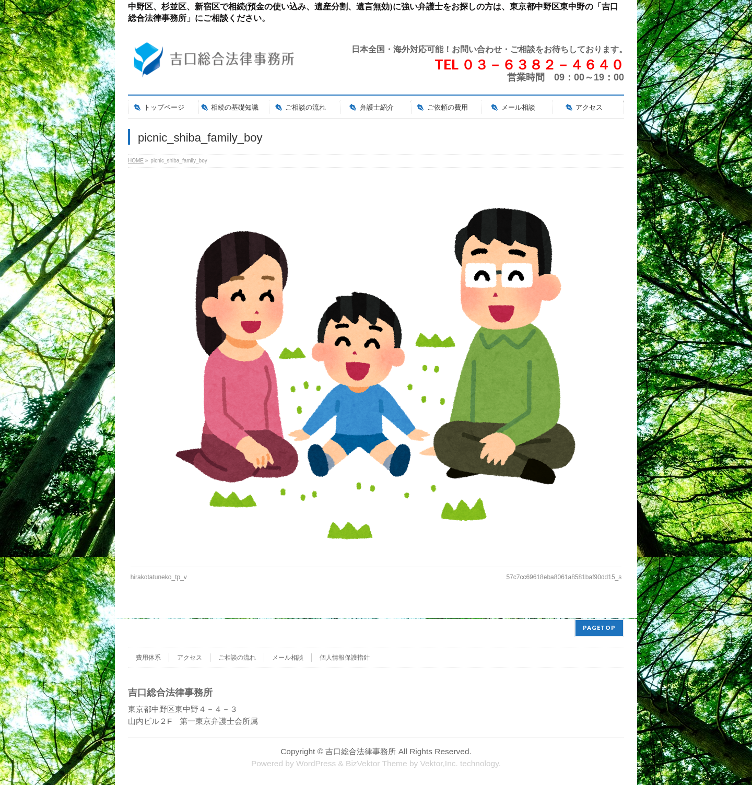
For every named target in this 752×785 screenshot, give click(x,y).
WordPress (316, 762)
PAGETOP (599, 627)
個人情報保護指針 (345, 657)
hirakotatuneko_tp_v (159, 577)
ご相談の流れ (237, 657)
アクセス (189, 657)
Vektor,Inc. (439, 762)
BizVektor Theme (376, 762)
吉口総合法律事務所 (360, 750)
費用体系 (148, 657)
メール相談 (287, 657)
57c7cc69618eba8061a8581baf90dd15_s (563, 577)
